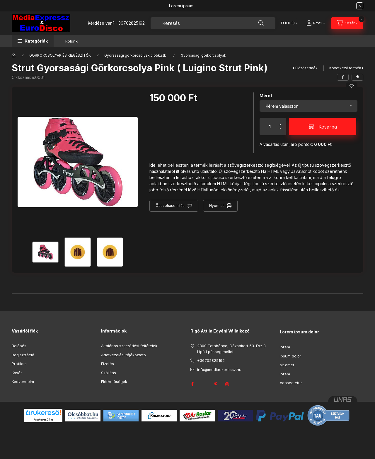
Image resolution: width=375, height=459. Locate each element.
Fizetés (107, 363)
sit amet (287, 364)
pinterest (215, 384)
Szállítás (108, 372)
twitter (204, 384)
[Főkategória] (14, 55)
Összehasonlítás (170, 205)
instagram (227, 384)
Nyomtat (216, 205)
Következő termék (345, 68)
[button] (33, 41)
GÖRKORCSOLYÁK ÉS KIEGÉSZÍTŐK (60, 55)
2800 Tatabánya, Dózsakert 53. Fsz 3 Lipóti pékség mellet (231, 348)
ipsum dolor (290, 356)
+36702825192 (130, 23)
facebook (192, 384)
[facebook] (343, 77)
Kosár (17, 372)
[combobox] (213, 23)
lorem (285, 347)
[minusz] (280, 130)
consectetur (291, 382)
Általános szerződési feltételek (129, 345)
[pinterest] (357, 77)
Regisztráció (23, 354)
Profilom (19, 363)
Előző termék (306, 68)
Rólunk (71, 41)
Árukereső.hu (43, 419)
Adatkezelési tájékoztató (123, 354)
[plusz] (280, 122)
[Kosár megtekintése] (347, 23)
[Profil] (315, 23)
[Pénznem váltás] (287, 23)
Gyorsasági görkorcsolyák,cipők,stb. (135, 55)
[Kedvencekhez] (351, 86)
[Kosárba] (322, 126)
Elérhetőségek (114, 381)
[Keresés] (261, 23)
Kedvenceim (23, 381)
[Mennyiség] (270, 126)
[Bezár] (359, 5)
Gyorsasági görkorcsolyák (203, 55)
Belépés (19, 345)
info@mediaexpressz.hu (219, 369)
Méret (266, 95)
